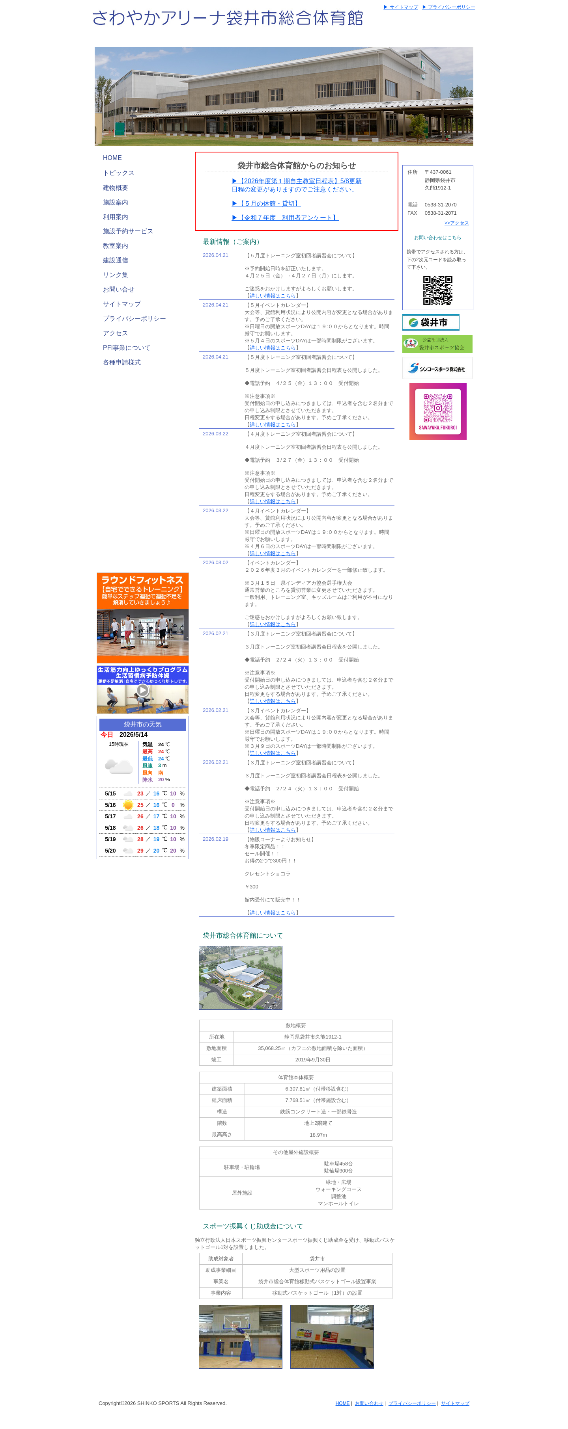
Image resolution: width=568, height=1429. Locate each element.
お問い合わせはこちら (438, 237)
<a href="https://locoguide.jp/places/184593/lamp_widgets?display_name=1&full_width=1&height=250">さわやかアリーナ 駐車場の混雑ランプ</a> (143, 519)
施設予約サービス (128, 231)
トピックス (119, 172)
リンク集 (115, 274)
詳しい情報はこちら (273, 296)
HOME (112, 157)
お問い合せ (119, 289)
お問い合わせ (369, 1403)
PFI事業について (127, 347)
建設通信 (115, 260)
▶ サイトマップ (400, 7)
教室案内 (115, 245)
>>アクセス (457, 223)
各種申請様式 (122, 362)
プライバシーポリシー (134, 318)
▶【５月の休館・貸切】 (266, 203)
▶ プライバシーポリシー (448, 7)
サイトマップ (122, 304)
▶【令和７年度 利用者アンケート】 (285, 217)
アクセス (115, 333)
